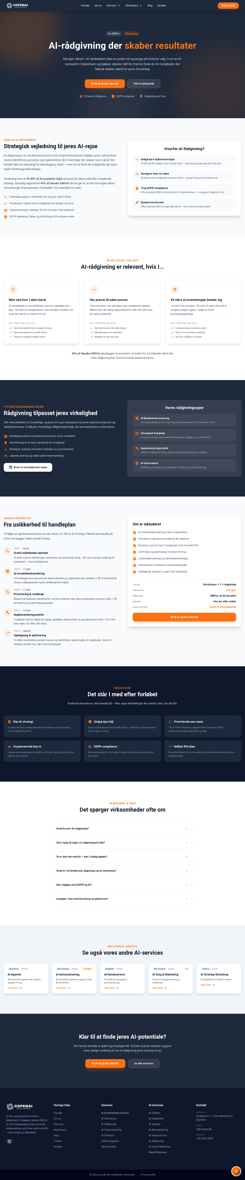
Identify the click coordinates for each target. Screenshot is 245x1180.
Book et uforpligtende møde (28, 467)
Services (114, 5)
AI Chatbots (107, 1135)
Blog (150, 5)
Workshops (134, 5)
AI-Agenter (155, 1124)
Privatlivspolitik (148, 1174)
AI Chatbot (154, 1112)
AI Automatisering (158, 1129)
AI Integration (156, 1118)
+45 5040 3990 (204, 1138)
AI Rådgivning (108, 1124)
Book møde (228, 5)
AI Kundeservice (158, 1135)
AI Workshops (109, 1118)
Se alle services (143, 1063)
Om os (98, 5)
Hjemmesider (108, 1146)
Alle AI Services (157, 1152)
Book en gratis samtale (105, 83)
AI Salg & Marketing (159, 1146)
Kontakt (162, 5)
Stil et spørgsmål (144, 83)
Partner (58, 1141)
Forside (85, 5)
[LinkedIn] (9, 1141)
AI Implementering (111, 1129)
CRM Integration (110, 1141)
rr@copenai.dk (204, 1129)
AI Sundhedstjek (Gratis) (115, 1112)
